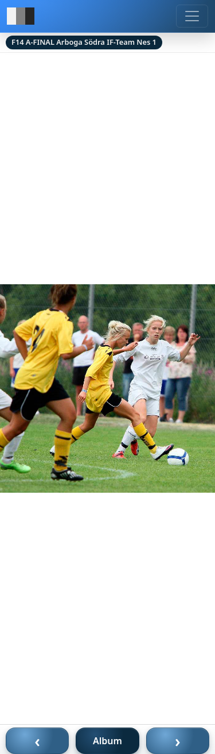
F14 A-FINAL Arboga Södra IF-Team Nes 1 (84, 42)
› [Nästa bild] (178, 741)
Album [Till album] (107, 740)
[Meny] (192, 16)
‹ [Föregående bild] (37, 741)
